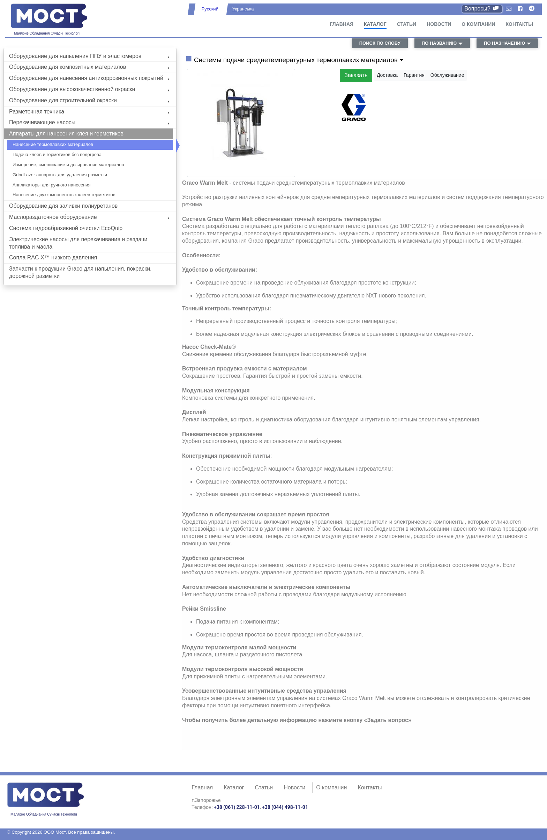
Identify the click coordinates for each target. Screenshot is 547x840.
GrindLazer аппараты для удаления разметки (60, 174)
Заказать (355, 75)
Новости (439, 24)
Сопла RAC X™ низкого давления (53, 257)
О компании (478, 24)
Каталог (375, 24)
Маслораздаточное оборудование (89, 217)
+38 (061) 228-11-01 (237, 807)
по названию (439, 43)
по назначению (504, 43)
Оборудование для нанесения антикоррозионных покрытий (89, 78)
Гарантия (414, 75)
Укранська (243, 9)
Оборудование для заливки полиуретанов (63, 206)
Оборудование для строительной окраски (89, 100)
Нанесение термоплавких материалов (53, 144)
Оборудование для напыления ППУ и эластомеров (89, 56)
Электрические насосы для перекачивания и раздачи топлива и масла (78, 243)
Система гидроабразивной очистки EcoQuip (65, 228)
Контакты (519, 24)
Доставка (387, 75)
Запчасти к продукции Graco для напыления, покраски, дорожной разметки (80, 272)
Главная (341, 24)
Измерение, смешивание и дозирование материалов (68, 164)
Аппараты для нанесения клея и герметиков (66, 134)
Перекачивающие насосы (89, 122)
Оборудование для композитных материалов (89, 67)
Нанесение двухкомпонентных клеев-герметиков (64, 194)
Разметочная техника (89, 112)
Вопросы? (482, 9)
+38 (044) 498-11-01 (285, 807)
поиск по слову (379, 43)
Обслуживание (447, 75)
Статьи (407, 24)
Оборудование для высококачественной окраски (89, 89)
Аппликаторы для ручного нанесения (52, 184)
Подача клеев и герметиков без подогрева (57, 154)
